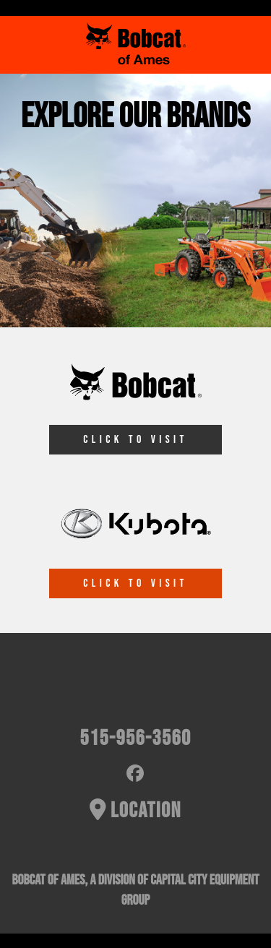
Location (135, 811)
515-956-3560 (135, 738)
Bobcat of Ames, (49, 880)
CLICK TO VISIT (135, 440)
